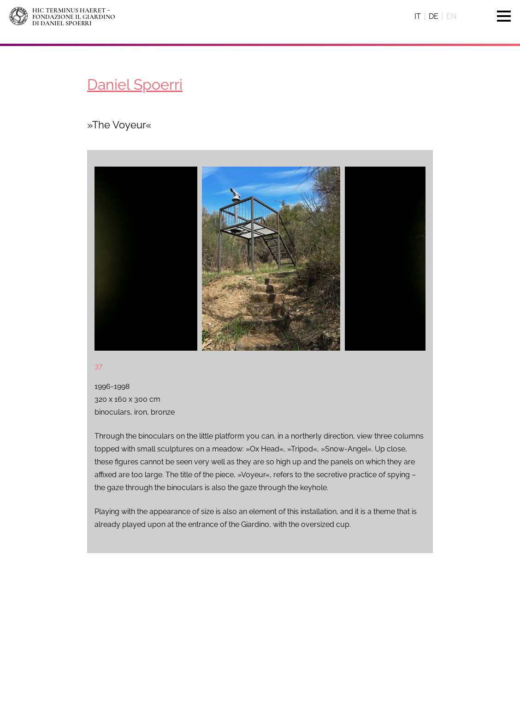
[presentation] (118, 258)
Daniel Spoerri (135, 84)
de (433, 16)
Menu (499, 16)
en (451, 16)
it (417, 16)
